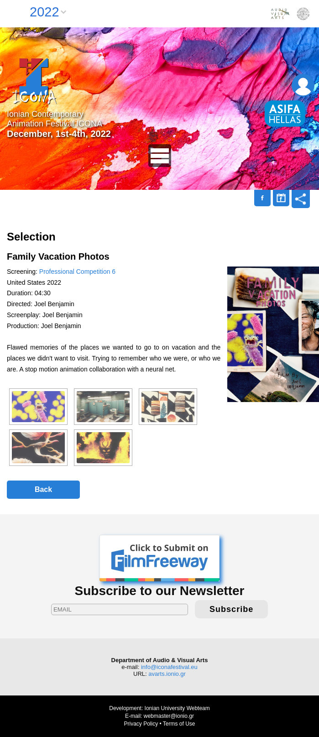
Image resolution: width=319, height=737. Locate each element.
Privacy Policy (141, 724)
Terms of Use (179, 724)
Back (43, 489)
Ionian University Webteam (177, 708)
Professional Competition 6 (77, 271)
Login (303, 85)
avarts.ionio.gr (167, 673)
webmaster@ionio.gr (169, 716)
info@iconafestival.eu (169, 667)
